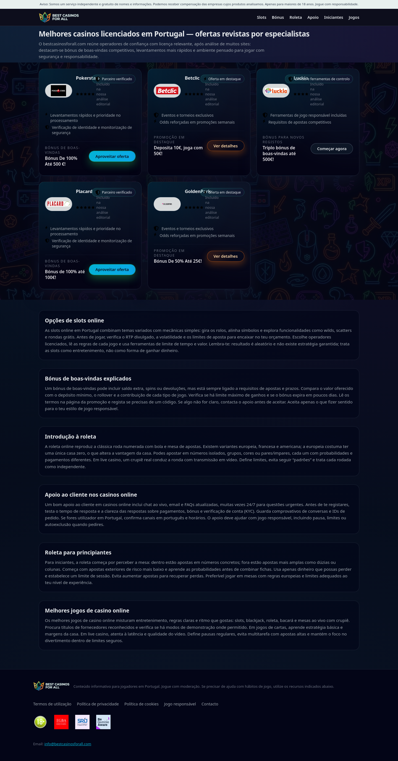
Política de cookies (141, 704)
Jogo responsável (180, 704)
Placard (84, 191)
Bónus (278, 17)
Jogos (354, 17)
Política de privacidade (98, 704)
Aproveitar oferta (112, 156)
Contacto (209, 704)
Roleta (295, 17)
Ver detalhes (225, 145)
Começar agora (332, 148)
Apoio (313, 17)
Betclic (192, 78)
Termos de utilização (52, 704)
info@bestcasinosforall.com (67, 743)
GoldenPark (198, 191)
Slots (261, 17)
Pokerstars (88, 78)
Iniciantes (333, 17)
